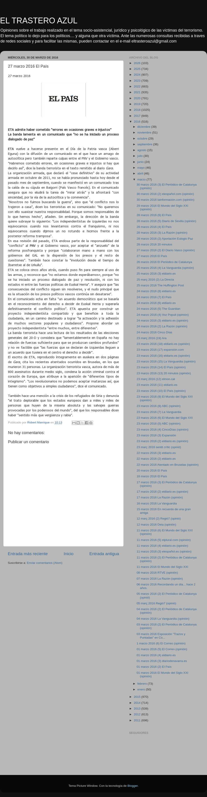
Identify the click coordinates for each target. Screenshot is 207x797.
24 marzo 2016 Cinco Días (154, 332)
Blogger (133, 785)
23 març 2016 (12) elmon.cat (156, 379)
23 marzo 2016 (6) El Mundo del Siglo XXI (165, 417)
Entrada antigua (104, 553)
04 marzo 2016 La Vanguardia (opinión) (163, 618)
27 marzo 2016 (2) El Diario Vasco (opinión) (166, 250)
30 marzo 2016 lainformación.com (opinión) (166, 199)
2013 (137, 708)
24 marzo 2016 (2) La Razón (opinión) (162, 326)
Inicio (68, 553)
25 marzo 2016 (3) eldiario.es (156, 273)
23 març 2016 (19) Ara (151, 338)
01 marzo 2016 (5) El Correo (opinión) (162, 649)
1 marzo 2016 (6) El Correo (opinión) (161, 643)
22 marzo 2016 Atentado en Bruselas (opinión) (168, 464)
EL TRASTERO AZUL (38, 20)
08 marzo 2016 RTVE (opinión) (157, 572)
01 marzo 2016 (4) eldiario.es (156, 655)
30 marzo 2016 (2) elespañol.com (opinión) (165, 194)
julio (140, 156)
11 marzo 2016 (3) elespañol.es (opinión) (164, 551)
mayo (141, 167)
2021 (137, 92)
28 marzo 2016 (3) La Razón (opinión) (162, 232)
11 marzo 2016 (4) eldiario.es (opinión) (162, 545)
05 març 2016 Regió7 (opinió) (156, 603)
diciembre (144, 126)
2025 (137, 69)
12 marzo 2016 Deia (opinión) (156, 524)
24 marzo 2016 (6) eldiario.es (156, 303)
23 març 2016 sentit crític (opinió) (159, 447)
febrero (142, 683)
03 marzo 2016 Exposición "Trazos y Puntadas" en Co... (161, 635)
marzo (141, 179)
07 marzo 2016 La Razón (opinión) (160, 578)
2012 (137, 714)
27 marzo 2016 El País (152, 256)
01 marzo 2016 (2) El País (154, 666)
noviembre (144, 132)
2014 (137, 702)
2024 (137, 74)
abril (140, 173)
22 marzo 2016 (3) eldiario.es (156, 453)
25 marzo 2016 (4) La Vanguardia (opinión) (165, 267)
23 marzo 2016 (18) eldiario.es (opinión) (163, 344)
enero (141, 689)
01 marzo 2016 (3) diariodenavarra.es (162, 661)
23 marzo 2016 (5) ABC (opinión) (159, 423)
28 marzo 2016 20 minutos (154, 244)
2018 (137, 109)
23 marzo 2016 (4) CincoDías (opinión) (163, 429)
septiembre (145, 144)
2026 (137, 63)
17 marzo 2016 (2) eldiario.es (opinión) (162, 491)
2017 (137, 115)
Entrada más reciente (28, 553)
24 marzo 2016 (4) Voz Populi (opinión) (163, 314)
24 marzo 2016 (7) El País (154, 297)
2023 (137, 80)
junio (140, 162)
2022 (137, 86)
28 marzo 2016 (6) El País (154, 215)
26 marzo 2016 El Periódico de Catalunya (164, 262)
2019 (137, 104)
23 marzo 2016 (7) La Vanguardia (159, 412)
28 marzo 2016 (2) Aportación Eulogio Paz (165, 238)
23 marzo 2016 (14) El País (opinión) (161, 367)
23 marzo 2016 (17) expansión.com (160, 349)
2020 (137, 98)
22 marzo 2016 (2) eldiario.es (156, 458)
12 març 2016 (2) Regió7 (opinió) (159, 518)
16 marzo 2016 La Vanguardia (157, 503)
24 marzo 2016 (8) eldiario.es (156, 291)
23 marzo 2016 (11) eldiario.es (157, 384)
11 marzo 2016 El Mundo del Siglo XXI (162, 566)
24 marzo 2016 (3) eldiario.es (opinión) (162, 320)
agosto (142, 150)
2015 (137, 696)
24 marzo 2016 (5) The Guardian (158, 308)
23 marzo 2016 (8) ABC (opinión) (159, 406)
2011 (137, 720)
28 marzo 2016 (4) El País (154, 227)
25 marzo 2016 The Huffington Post (160, 285)
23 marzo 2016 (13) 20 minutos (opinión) (164, 373)
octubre (142, 138)
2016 (137, 121)
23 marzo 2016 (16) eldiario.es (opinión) (163, 355)
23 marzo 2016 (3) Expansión (156, 435)
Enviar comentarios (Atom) (45, 562)
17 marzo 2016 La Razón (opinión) (160, 497)
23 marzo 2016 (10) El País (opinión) (161, 390)
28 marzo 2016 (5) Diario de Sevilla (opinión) (166, 221)
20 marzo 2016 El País (152, 470)
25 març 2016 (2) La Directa (155, 279)
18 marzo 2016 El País (152, 476)
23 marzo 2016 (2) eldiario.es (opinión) (162, 441)
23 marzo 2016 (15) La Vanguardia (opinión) (166, 361)
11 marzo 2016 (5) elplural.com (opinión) (164, 540)
